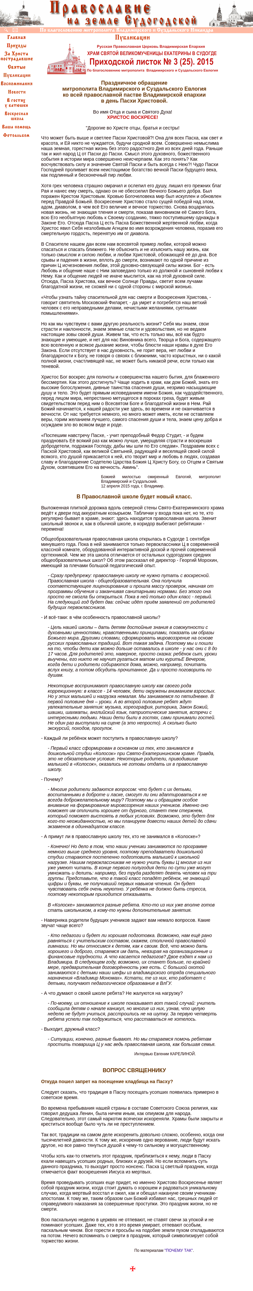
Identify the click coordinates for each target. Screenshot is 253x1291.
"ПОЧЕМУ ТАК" (178, 1250)
